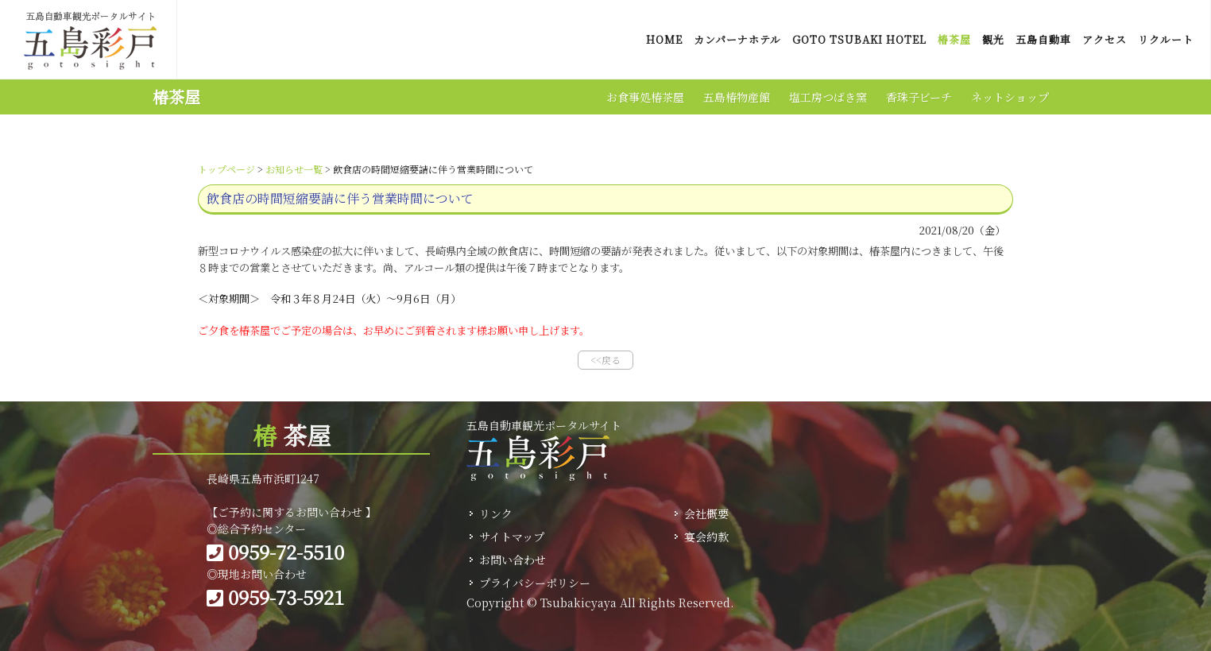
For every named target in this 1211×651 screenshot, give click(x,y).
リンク (496, 513)
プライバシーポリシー (534, 583)
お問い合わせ (512, 560)
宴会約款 (706, 536)
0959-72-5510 (275, 551)
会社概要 (706, 513)
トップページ (226, 169)
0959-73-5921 (275, 596)
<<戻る (605, 359)
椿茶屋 (176, 96)
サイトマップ (511, 536)
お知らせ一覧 (294, 169)
